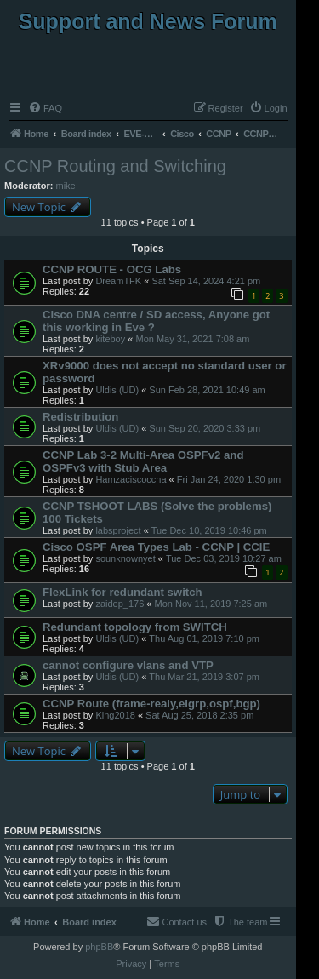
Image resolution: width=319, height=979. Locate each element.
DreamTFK (118, 281)
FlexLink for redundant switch (122, 592)
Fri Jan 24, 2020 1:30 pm (229, 479)
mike (66, 185)
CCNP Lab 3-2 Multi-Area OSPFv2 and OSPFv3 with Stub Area (143, 461)
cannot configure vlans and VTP (128, 665)
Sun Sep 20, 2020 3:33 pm (204, 428)
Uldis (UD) (117, 390)
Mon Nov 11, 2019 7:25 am (211, 603)
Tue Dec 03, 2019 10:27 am (224, 558)
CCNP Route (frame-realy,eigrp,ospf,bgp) (151, 703)
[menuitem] (45, 108)
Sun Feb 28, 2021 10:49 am (207, 390)
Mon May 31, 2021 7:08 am (192, 339)
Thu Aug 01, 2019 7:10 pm (204, 638)
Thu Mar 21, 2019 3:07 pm (204, 677)
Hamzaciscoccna (130, 479)
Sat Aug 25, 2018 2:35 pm (199, 715)
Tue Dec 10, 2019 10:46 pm (209, 530)
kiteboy (110, 339)
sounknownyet (125, 558)
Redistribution (80, 416)
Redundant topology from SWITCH (135, 627)
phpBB (99, 947)
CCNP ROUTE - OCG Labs (112, 269)
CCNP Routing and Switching (115, 166)
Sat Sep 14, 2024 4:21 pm (205, 281)
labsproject (117, 530)
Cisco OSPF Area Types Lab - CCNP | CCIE (156, 547)
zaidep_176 (119, 603)
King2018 (115, 715)
